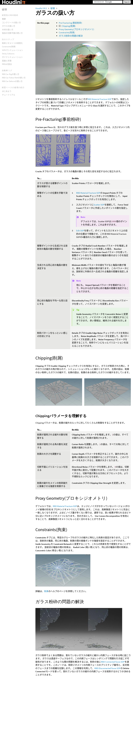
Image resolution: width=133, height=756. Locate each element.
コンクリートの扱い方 (11, 22)
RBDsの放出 (7, 64)
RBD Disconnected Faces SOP (107, 668)
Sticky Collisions (8, 53)
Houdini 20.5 (41, 8)
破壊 (52, 8)
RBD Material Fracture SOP (99, 99)
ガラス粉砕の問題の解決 (71, 35)
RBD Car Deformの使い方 (12, 81)
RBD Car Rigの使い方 (10, 74)
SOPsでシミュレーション (12, 50)
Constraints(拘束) (67, 32)
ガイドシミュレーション (12, 57)
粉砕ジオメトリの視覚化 (12, 43)
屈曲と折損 (6, 60)
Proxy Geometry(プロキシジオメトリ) (76, 29)
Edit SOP (80, 230)
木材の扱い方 (7, 29)
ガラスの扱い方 (8, 26)
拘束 (46, 591)
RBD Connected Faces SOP (113, 661)
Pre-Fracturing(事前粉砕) (70, 22)
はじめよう (6, 91)
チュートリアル (8, 95)
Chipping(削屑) (69, 26)
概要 (4, 19)
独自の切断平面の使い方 (12, 33)
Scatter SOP (99, 204)
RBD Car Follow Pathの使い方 (14, 77)
